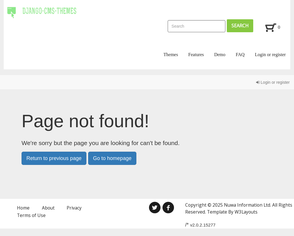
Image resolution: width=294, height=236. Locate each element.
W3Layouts (246, 212)
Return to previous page (54, 158)
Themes (170, 54)
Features (196, 54)
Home (23, 208)
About (48, 208)
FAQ (240, 54)
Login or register (270, 54)
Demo (219, 54)
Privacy (74, 208)
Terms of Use (31, 215)
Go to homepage (112, 158)
